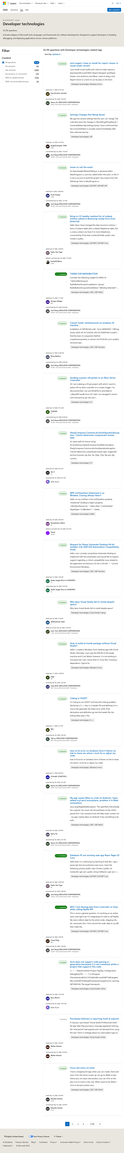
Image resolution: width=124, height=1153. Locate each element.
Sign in (118, 3)
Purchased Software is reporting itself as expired (94, 1018)
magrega (54, 411)
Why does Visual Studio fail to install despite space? (92, 603)
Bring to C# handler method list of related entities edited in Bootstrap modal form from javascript (92, 219)
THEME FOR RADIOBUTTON (84, 273)
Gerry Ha (54, 834)
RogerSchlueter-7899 (59, 145)
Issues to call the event (81, 167)
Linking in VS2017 (78, 698)
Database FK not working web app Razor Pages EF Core (94, 856)
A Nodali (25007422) (59, 776)
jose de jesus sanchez (59, 93)
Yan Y (53, 472)
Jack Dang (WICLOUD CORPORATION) (65, 155)
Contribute (43, 1142)
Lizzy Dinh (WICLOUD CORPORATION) (65, 686)
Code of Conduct (102, 1142)
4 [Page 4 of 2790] (83, 1124)
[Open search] (112, 3)
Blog (33, 1142)
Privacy (53, 1142)
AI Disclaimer (8, 1142)
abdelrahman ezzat (58, 621)
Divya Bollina (56, 356)
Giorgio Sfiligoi (56, 301)
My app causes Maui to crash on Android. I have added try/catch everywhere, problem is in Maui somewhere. (94, 800)
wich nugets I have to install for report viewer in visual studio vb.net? (94, 64)
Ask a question (114, 10)
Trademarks (7, 1146)
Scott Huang (55, 195)
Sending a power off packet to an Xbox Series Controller (93, 379)
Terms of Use (88, 1142)
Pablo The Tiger (56, 252)
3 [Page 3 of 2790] (78, 1124)
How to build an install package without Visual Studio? (93, 644)
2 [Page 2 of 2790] (72, 1124)
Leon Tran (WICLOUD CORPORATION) (65, 631)
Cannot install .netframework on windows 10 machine (92, 324)
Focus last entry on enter (82, 1067)
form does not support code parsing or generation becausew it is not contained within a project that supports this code (94, 964)
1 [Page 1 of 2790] (67, 1124)
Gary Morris (55, 997)
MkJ (52, 729)
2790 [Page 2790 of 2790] (92, 1124)
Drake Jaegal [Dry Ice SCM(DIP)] (63, 580)
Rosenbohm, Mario (58, 523)
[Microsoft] (4, 3)
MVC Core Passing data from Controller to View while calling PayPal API (94, 908)
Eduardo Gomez (56, 1098)
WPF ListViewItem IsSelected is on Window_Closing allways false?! (87, 494)
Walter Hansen (56, 1046)
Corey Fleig (55, 940)
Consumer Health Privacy (69, 1142)
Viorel (53, 532)
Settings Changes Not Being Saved (87, 114)
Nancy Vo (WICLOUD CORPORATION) (65, 102)
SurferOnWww (56, 261)
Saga (52, 676)
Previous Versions (22, 1142)
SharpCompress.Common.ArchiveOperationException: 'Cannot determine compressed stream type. (94, 435)
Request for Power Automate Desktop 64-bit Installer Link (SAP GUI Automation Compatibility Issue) (94, 547)
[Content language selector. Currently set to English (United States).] (14, 1136)
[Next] (99, 1124)
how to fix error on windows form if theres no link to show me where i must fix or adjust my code (93, 753)
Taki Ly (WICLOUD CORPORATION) (64, 738)
